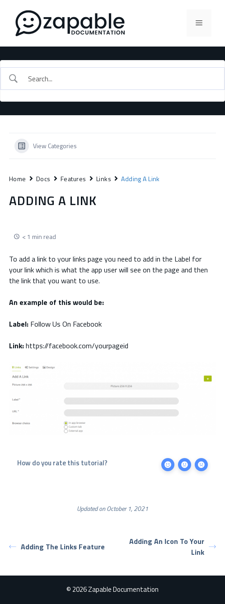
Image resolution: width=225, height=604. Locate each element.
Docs (43, 178)
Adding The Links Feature (57, 546)
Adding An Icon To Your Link (172, 546)
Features (73, 178)
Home (17, 178)
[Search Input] (120, 78)
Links (103, 178)
